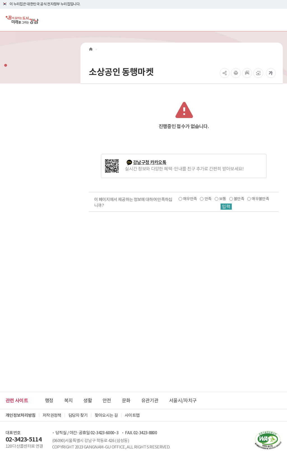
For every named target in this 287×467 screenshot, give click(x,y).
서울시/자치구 (182, 400)
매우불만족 (260, 198)
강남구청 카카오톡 (149, 162)
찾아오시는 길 (106, 415)
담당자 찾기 (78, 415)
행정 (49, 400)
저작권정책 (52, 415)
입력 (226, 206)
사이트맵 (132, 415)
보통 (222, 198)
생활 (87, 400)
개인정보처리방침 (21, 415)
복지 (68, 400)
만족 (208, 198)
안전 (107, 400)
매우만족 (190, 198)
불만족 (239, 198)
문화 (126, 400)
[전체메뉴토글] (278, 20)
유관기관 (149, 400)
